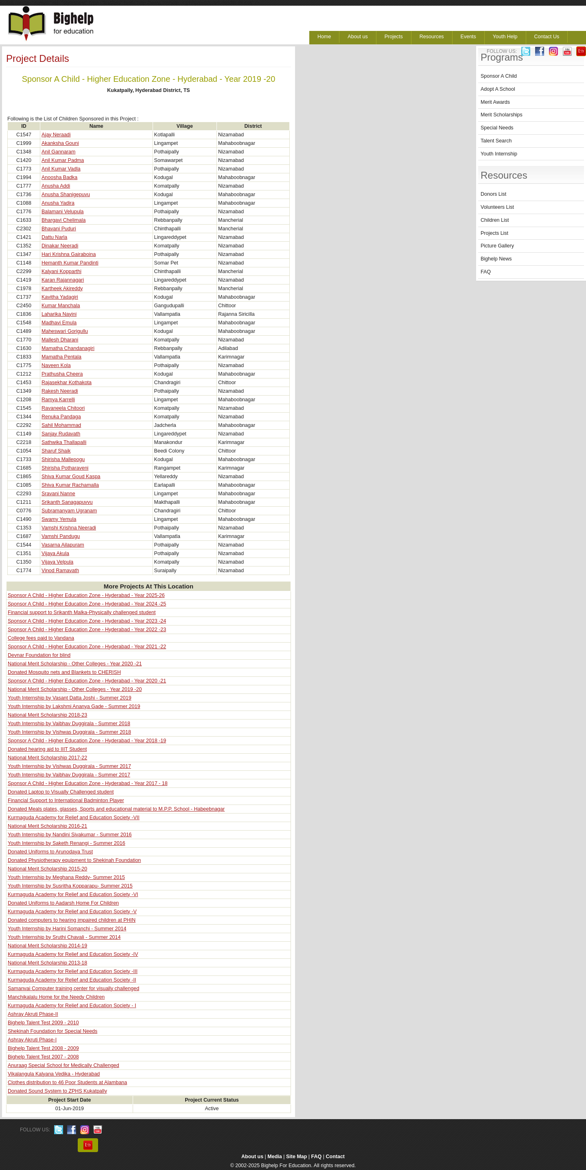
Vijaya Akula (55, 553)
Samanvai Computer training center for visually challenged (73, 988)
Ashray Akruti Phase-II (33, 1014)
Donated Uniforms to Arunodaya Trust (50, 852)
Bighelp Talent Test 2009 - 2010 (43, 1023)
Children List (495, 220)
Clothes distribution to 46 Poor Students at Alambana (67, 1082)
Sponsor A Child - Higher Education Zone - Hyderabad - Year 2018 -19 (87, 741)
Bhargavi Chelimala (63, 220)
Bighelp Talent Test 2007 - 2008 (43, 1057)
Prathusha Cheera (62, 374)
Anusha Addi (56, 186)
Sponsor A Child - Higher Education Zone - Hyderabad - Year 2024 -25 (87, 604)
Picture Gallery (497, 246)
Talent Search (496, 141)
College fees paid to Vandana (41, 638)
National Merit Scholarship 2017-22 (47, 758)
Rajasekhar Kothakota (67, 382)
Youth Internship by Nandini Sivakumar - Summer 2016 (70, 835)
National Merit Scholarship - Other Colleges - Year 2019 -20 (75, 689)
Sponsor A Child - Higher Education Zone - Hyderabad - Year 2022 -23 (87, 629)
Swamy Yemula (59, 519)
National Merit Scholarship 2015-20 (47, 869)
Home (324, 36)
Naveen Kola (56, 365)
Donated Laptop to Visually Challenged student (61, 792)
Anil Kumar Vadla (61, 169)
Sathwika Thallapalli (64, 442)
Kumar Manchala (61, 305)
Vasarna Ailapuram (63, 545)
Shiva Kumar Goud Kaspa (71, 476)
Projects (394, 36)
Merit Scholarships (502, 115)
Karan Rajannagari (63, 280)
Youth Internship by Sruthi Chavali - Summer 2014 (64, 937)
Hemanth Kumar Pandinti (70, 263)
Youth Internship (499, 154)
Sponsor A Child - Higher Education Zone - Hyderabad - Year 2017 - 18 (88, 783)
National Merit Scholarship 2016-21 (47, 826)
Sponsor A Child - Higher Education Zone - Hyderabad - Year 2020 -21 (87, 681)
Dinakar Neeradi (60, 246)
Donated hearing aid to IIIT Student (47, 749)
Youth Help (505, 36)
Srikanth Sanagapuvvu (67, 502)
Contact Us (547, 36)
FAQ (486, 272)
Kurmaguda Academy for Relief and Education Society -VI (73, 894)
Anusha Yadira (58, 203)
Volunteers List (497, 207)
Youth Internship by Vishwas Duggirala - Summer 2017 (69, 766)
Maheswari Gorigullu (65, 331)
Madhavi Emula (59, 323)
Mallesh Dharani (60, 340)
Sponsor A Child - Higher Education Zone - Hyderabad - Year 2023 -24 (87, 621)
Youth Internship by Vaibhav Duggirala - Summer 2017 (69, 775)
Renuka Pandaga (61, 417)
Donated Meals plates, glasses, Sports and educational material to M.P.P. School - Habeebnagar (116, 809)
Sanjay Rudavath (61, 434)
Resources (432, 36)
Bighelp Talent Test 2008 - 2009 (43, 1048)
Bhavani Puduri (59, 229)
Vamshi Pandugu (61, 536)
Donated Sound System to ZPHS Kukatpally (57, 1091)
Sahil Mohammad (61, 425)
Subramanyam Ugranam (69, 511)
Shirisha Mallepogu (63, 459)
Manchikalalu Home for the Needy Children (56, 997)
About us (357, 36)
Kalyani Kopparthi (61, 271)
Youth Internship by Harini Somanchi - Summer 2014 (67, 929)
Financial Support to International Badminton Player (66, 800)
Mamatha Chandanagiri (68, 348)
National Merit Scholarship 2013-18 (47, 963)
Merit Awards (495, 102)
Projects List (494, 233)
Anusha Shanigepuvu (66, 194)
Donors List (493, 194)
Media (274, 1156)
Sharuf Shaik (56, 451)
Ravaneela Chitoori (63, 408)
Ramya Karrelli (58, 399)
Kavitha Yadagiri (60, 297)
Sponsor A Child (499, 76)
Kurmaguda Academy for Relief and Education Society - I (72, 1005)
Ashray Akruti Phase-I (32, 1040)
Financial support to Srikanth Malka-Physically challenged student (81, 612)
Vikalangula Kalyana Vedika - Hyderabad (54, 1074)
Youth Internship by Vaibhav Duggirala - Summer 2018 (69, 723)
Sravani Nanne (58, 493)
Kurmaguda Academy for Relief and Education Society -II (72, 980)
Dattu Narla (54, 237)
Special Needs (497, 128)
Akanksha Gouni (60, 143)
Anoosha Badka (59, 177)
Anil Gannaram (58, 152)
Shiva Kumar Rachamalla (70, 485)
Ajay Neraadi (56, 135)
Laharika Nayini (59, 314)
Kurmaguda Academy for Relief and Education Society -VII (74, 817)
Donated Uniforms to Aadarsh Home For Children (63, 903)
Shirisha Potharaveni (65, 468)
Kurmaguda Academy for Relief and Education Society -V (72, 911)
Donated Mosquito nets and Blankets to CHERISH (64, 672)
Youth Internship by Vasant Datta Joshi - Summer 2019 (69, 698)
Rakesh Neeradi (60, 391)
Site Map (296, 1156)
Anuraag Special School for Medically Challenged (63, 1065)
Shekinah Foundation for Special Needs (52, 1031)
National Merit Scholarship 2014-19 (47, 946)
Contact (335, 1156)
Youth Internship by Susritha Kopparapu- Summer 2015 (70, 886)
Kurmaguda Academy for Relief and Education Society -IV (73, 954)
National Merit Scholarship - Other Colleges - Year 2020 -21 (75, 664)
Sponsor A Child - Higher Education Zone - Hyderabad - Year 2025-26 (86, 595)
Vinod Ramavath (60, 570)
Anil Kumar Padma (63, 160)
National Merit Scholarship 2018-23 (47, 715)
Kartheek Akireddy (62, 288)
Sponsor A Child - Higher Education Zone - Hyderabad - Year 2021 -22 (87, 647)
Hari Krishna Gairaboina (69, 254)
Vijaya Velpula (57, 562)
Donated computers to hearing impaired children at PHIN (72, 920)
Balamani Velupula (63, 211)
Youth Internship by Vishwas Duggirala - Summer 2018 (69, 732)
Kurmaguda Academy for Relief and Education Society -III (73, 971)
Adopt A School (498, 89)
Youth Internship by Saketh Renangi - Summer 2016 (66, 843)
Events (468, 36)
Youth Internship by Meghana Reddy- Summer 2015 (66, 877)
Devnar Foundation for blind (39, 655)
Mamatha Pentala (61, 357)
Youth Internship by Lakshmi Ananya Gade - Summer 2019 (74, 706)
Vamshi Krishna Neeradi (69, 528)
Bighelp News (496, 259)
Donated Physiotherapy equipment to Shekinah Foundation (74, 860)
